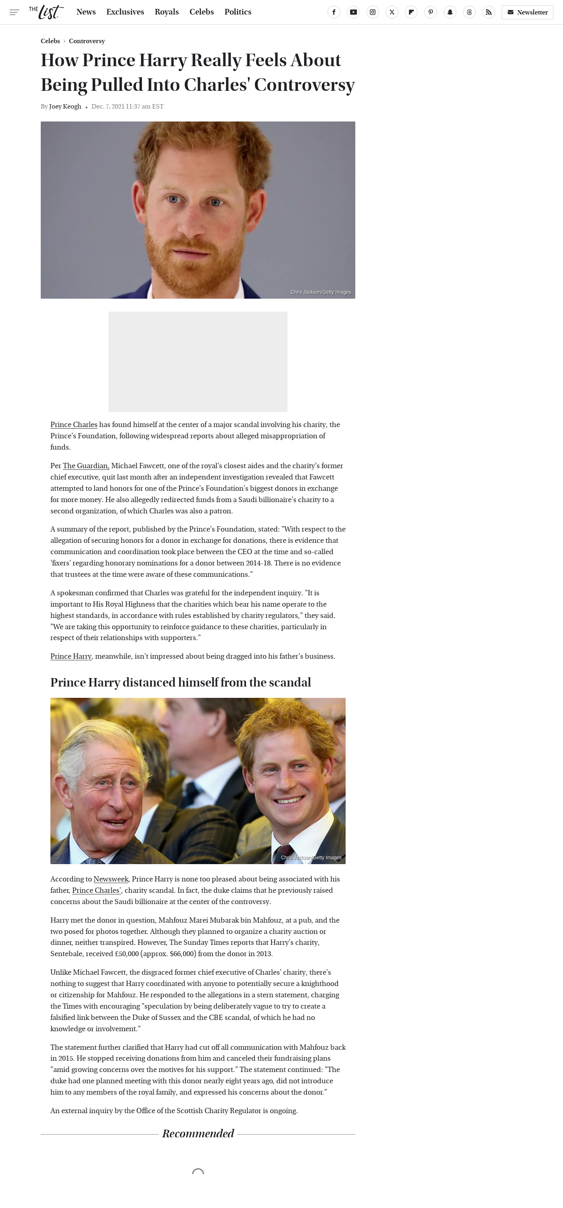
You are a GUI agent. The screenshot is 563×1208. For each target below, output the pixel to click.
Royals (167, 12)
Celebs (202, 12)
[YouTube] (353, 12)
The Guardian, (86, 466)
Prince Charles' (96, 890)
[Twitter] (392, 12)
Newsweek (111, 879)
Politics (238, 12)
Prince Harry (71, 656)
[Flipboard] (411, 12)
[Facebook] (333, 12)
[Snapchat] (450, 12)
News (86, 12)
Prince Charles (74, 425)
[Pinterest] (430, 12)
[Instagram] (372, 12)
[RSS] (488, 12)
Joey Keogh (65, 106)
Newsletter (527, 12)
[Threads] (469, 12)
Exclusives (125, 12)
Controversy (87, 41)
